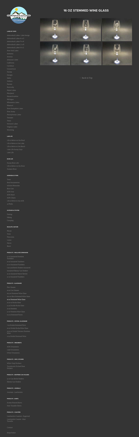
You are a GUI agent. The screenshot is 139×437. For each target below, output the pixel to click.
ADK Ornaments (13, 347)
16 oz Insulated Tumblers (15, 262)
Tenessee (10, 118)
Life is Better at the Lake (15, 143)
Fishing (9, 214)
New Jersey (11, 112)
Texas (9, 121)
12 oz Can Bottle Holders (15, 379)
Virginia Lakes (12, 127)
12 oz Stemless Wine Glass (16, 312)
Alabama (10, 54)
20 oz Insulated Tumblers (16, 265)
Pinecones (10, 237)
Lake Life (9, 136)
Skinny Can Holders (14, 382)
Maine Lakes (11, 90)
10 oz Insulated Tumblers (15, 277)
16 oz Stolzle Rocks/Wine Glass (17, 328)
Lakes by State (11, 31)
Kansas (9, 84)
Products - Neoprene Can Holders (18, 375)
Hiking (9, 217)
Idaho (9, 78)
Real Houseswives (13, 183)
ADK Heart (11, 195)
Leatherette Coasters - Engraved (18, 416)
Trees (9, 180)
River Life (10, 159)
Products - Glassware (14, 283)
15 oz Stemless (12, 309)
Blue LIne (10, 189)
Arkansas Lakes (12, 60)
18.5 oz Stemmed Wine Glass (16, 293)
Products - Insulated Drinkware (17, 252)
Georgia (9, 75)
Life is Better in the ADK (15, 201)
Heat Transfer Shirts (14, 406)
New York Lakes (12, 51)
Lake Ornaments (13, 350)
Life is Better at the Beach (16, 146)
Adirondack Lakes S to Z (15, 48)
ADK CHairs (11, 198)
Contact (10, 428)
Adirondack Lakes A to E (15, 38)
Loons (9, 240)
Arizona (10, 57)
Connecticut (11, 69)
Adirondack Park (12, 175)
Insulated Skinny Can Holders (17, 271)
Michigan (10, 99)
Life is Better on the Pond (16, 140)
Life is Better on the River (16, 166)
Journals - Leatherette (15, 392)
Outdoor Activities (13, 210)
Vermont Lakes (12, 124)
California (10, 63)
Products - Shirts (12, 399)
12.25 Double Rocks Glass (15, 306)
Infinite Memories (13, 186)
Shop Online (11, 433)
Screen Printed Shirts (14, 403)
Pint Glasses (11, 287)
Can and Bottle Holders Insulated (18, 268)
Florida (9, 72)
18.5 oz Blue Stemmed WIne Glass (18, 296)
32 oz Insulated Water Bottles (17, 274)
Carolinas (10, 66)
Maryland (10, 93)
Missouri (10, 105)
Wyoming (10, 130)
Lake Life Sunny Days (14, 149)
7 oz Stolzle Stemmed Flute (16, 325)
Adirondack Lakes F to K (15, 41)
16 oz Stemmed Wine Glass (16, 299)
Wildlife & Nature (12, 227)
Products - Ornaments (14, 343)
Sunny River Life (13, 163)
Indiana (9, 81)
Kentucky (10, 87)
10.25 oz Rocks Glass (14, 303)
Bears (9, 246)
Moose (9, 231)
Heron (9, 243)
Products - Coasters (14, 412)
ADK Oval (10, 192)
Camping (10, 220)
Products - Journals (14, 388)
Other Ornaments (13, 353)
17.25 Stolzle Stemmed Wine (16, 336)
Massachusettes (12, 96)
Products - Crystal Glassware (17, 321)
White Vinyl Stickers (14, 363)
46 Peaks (10, 204)
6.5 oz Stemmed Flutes (14, 315)
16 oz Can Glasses (13, 290)
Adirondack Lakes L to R (15, 45)
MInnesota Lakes (13, 102)
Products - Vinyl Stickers (15, 359)
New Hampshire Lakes (15, 109)
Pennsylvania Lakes (14, 115)
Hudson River (12, 169)
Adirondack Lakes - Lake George (18, 35)
